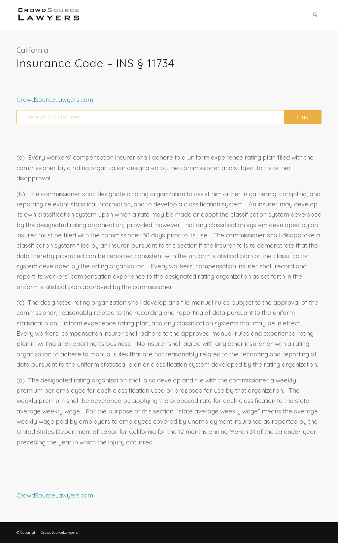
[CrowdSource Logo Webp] (49, 15)
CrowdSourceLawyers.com (55, 100)
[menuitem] (315, 15)
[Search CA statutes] (169, 117)
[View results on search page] (302, 117)
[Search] (315, 15)
